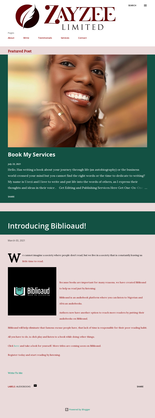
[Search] (132, 5)
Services (65, 37)
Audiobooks (23, 386)
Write (26, 37)
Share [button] (11, 196)
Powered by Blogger (77, 409)
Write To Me (15, 372)
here (16, 345)
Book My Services (31, 154)
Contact (82, 37)
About (11, 37)
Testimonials (45, 37)
